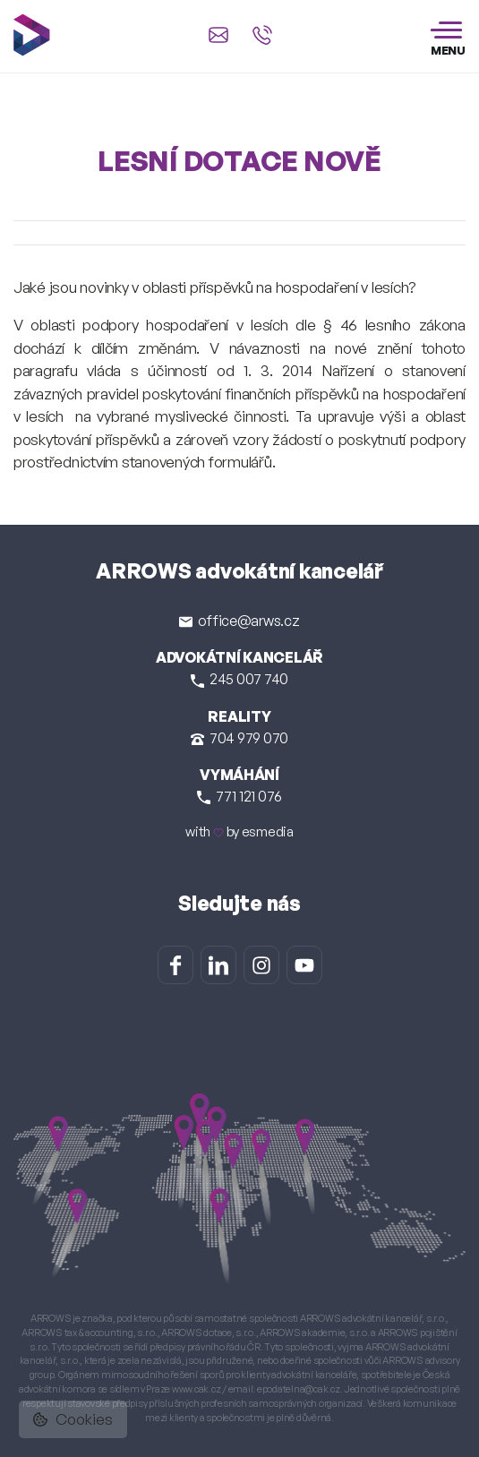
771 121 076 (239, 796)
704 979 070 (239, 738)
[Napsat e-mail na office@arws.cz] (218, 35)
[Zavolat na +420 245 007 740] (262, 35)
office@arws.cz (239, 621)
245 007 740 (239, 679)
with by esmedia (239, 831)
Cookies (73, 1419)
